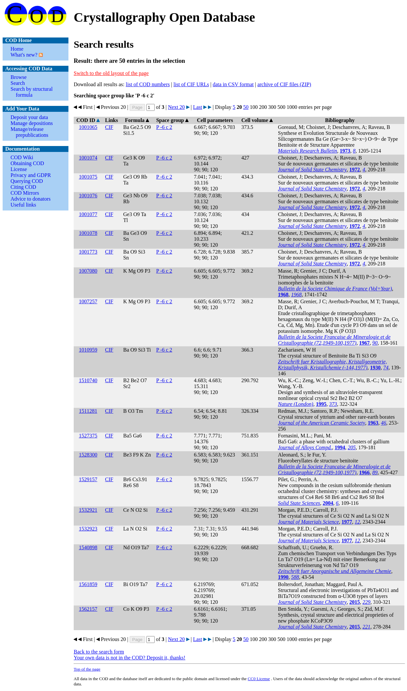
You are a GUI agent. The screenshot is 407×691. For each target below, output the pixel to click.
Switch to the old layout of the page (111, 73)
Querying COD (27, 181)
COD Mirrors (25, 193)
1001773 (88, 252)
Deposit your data (29, 117)
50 (245, 107)
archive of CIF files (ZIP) (284, 84)
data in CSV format (233, 84)
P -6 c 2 (164, 127)
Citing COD (23, 187)
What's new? (24, 55)
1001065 (88, 127)
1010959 (88, 350)
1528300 (88, 454)
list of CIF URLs (191, 84)
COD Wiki (22, 157)
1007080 (88, 271)
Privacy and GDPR (31, 175)
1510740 (88, 380)
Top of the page (87, 669)
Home (17, 49)
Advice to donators (31, 199)
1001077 (88, 214)
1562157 (88, 609)
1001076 (88, 195)
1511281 (88, 411)
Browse (19, 77)
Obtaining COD (27, 163)
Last (197, 107)
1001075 (88, 177)
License (19, 169)
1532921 (88, 510)
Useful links (23, 205)
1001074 (88, 157)
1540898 (88, 547)
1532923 (88, 528)
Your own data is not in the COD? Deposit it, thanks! (129, 657)
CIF (109, 127)
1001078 (88, 233)
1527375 (88, 435)
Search (18, 83)
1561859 (88, 584)
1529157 (88, 479)
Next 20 (176, 107)
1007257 (88, 301)
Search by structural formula (32, 92)
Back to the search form (99, 651)
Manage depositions (32, 123)
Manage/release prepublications (29, 132)
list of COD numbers (148, 84)
